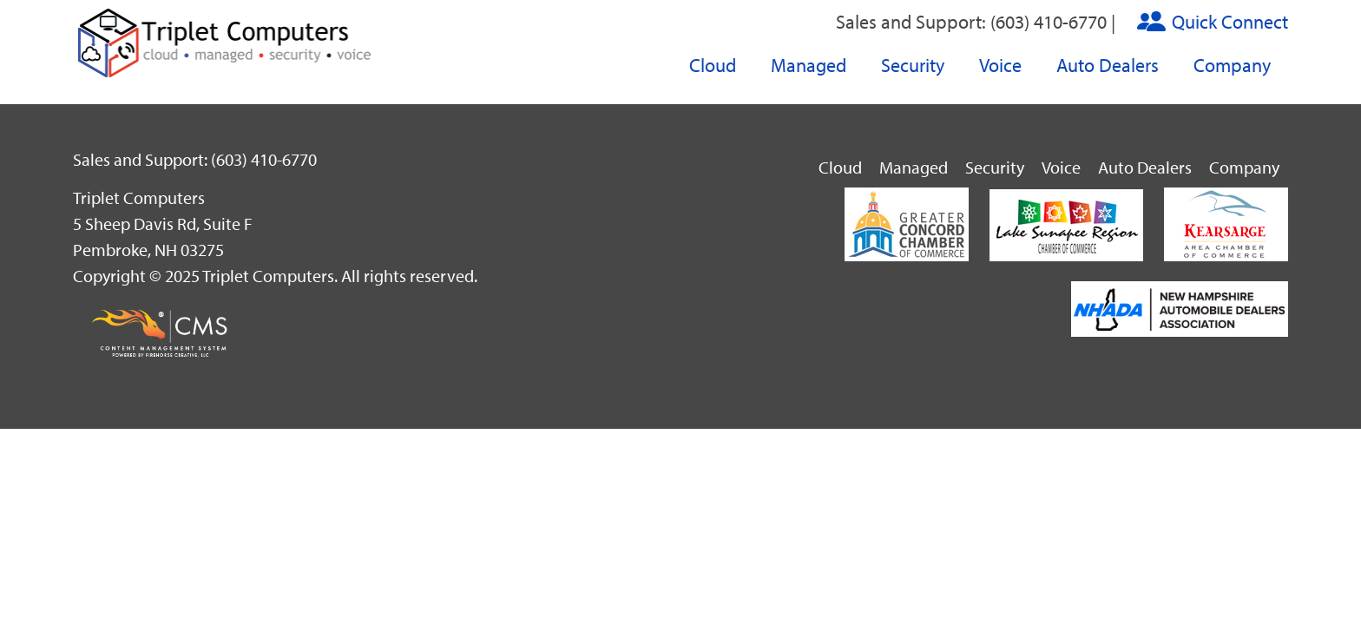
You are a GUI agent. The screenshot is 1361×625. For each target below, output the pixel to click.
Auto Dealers (1107, 65)
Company (1232, 65)
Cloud (712, 65)
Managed (808, 65)
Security (912, 65)
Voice (1000, 65)
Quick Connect (1230, 22)
